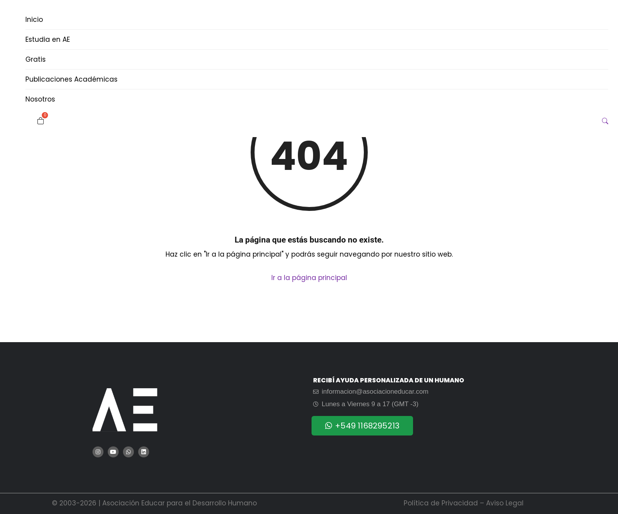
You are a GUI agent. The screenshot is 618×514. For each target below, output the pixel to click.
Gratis (35, 59)
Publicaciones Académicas (71, 79)
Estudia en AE (47, 39)
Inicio (34, 19)
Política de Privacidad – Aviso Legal (464, 503)
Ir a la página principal (309, 277)
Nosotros (40, 99)
